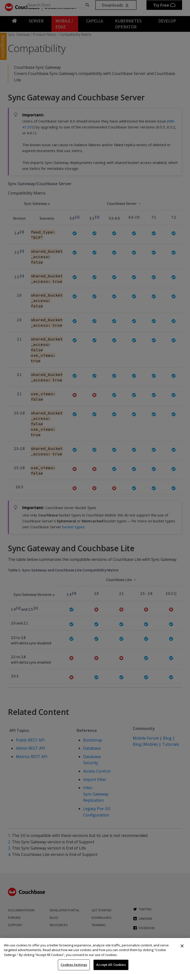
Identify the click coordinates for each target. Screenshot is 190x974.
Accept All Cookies (110, 964)
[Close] (182, 945)
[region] (95, 956)
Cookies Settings (74, 964)
